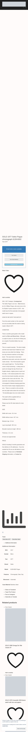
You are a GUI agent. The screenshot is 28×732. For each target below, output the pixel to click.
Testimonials (6, 711)
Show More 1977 (6, 369)
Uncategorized (18, 131)
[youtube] (1, 717)
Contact (5, 713)
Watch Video (5, 101)
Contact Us (18, 284)
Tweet (3, 367)
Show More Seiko (16, 369)
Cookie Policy (5, 725)
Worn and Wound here (13, 166)
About (4, 704)
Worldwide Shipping (8, 706)
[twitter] (0, 717)
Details (7, 473)
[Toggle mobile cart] (23, 7)
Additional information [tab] (11, 373)
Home (4, 701)
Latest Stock (6, 708)
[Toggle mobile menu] (25, 7)
